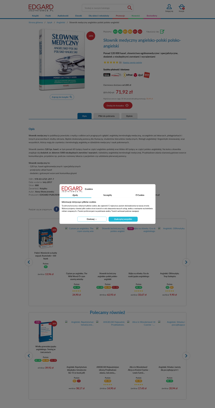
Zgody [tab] (75, 195)
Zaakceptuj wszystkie (123, 219)
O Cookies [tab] (140, 195)
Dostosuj (92, 219)
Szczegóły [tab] (107, 195)
